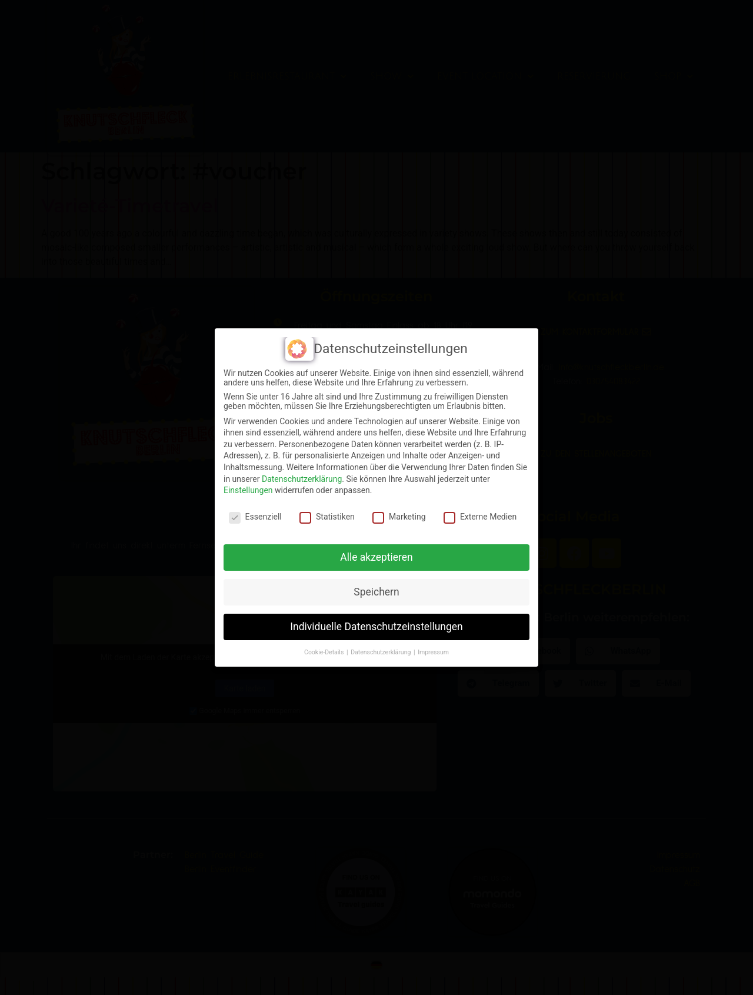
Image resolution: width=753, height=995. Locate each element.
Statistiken (327, 516)
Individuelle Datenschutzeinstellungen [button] (376, 627)
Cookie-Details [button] (324, 652)
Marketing (399, 516)
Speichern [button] (376, 592)
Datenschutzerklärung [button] (381, 652)
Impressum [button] (433, 652)
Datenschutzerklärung (302, 479)
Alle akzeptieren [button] (376, 557)
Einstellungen (248, 490)
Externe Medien (480, 516)
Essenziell (255, 516)
